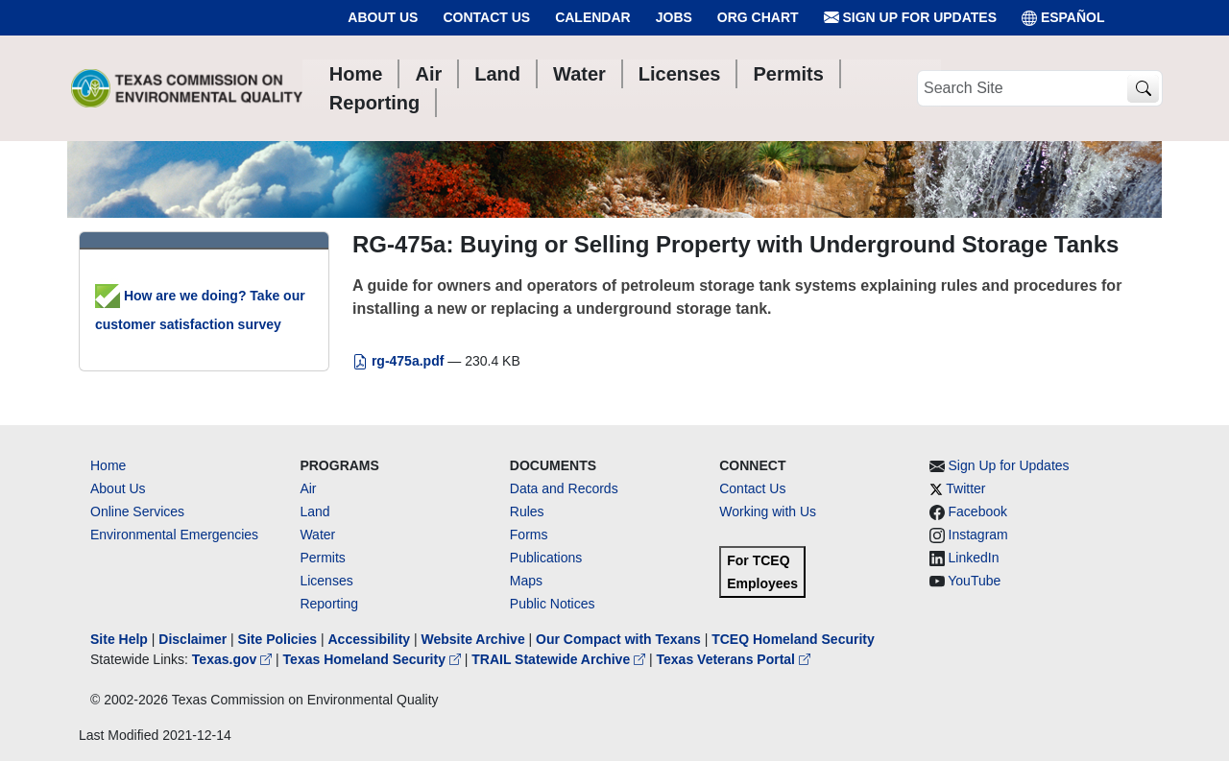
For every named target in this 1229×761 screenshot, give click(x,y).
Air (308, 488)
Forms (529, 534)
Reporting (329, 603)
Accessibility (370, 639)
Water (317, 534)
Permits (322, 557)
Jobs (674, 17)
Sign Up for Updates (910, 18)
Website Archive (473, 639)
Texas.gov (234, 659)
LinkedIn (974, 557)
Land (314, 511)
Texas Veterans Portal (733, 659)
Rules (527, 511)
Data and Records (564, 488)
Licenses (326, 580)
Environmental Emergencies (174, 534)
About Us (383, 17)
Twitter (965, 488)
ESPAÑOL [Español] (1063, 18)
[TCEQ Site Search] (1143, 89)
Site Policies (277, 639)
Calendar (593, 17)
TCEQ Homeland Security (793, 639)
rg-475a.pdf (399, 361)
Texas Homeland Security (374, 659)
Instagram (978, 534)
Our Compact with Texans (618, 639)
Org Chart (758, 17)
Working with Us (767, 511)
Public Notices (552, 603)
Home (108, 465)
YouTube (974, 580)
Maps (526, 580)
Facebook (978, 511)
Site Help (119, 639)
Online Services (137, 511)
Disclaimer (192, 639)
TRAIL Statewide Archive (560, 659)
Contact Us (486, 17)
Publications (546, 557)
